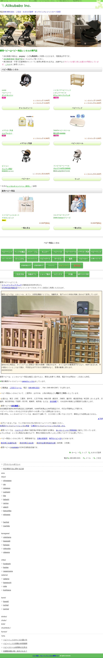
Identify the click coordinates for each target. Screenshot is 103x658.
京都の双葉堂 (42, 438)
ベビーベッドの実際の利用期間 (15, 644)
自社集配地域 (9, 59)
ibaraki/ (6, 601)
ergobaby (14, 447)
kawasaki (6, 541)
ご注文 (18, 12)
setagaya (6, 488)
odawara (6, 552)
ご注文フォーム (16, 388)
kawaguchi (7, 583)
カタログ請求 (28, 12)
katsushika (7, 511)
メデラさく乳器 (26, 143)
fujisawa (6, 545)
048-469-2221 (8, 12)
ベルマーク (19, 430)
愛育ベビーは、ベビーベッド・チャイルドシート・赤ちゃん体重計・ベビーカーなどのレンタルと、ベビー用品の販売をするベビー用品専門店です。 (42, 1)
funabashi (7, 564)
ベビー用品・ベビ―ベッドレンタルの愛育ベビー (45, 655)
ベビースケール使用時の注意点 (15, 647)
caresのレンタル (28, 381)
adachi (5, 507)
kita (4, 496)
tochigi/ (6, 605)
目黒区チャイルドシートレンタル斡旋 (14, 426)
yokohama (7, 537)
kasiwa (5, 567)
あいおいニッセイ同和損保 (66, 430)
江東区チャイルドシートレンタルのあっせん (48, 426)
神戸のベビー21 (55, 438)
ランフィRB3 (8, 170)
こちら (7, 64)
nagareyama (8, 571)
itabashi (6, 499)
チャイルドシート (26, 108)
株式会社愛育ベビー (19, 5)
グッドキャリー (7, 95)
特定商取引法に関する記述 (13, 469)
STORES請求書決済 (9, 288)
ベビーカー (25, 179)
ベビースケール (77, 143)
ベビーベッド (77, 108)
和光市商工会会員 (27, 443)
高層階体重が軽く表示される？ (15, 651)
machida (6, 526)
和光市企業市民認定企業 (46, 443)
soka (5, 586)
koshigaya (7, 590)
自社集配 (53, 401)
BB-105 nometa (59, 133)
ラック (77, 179)
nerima (5, 503)
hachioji (6, 522)
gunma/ (6, 609)
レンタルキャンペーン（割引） (19, 186)
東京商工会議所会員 (8, 443)
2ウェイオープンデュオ (61, 95)
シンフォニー (7, 133)
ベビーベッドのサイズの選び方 (15, 640)
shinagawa (7, 481)
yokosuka (6, 548)
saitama (6, 579)
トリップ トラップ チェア (12, 285)
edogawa (6, 515)
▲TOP (100, 419)
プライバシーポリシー (11, 464)
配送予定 (19, 59)
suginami (6, 492)
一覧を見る (25, 228)
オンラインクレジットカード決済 (48, 12)
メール (88, 458)
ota (4, 484)
